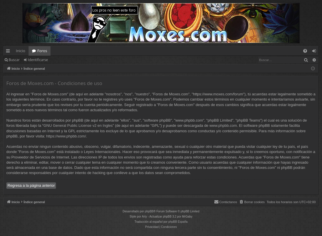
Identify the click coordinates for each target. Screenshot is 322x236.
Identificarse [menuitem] (315, 52)
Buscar (14, 59)
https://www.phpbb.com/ (66, 136)
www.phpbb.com (223, 125)
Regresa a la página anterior (31, 185)
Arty (144, 216)
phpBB (149, 211)
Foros (42, 50)
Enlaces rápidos (9, 52)
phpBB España (178, 221)
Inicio (20, 50)
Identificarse (38, 59)
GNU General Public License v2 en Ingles (78, 125)
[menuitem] (305, 51)
